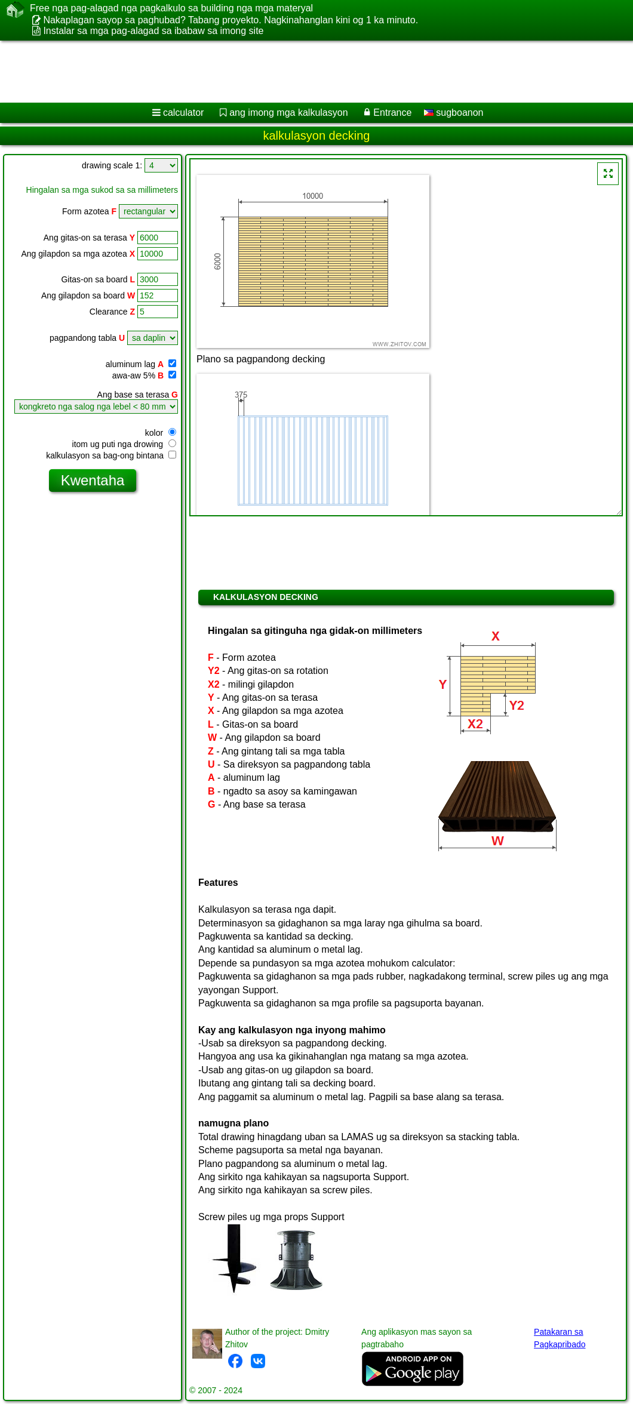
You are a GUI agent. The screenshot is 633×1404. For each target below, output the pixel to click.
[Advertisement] (305, 71)
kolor (160, 433)
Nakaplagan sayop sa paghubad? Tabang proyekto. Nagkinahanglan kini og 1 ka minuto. (230, 20)
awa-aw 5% (144, 375)
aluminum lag (141, 364)
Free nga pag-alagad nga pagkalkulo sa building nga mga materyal (171, 8)
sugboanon (454, 112)
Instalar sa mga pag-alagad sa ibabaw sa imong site (153, 31)
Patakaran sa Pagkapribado (559, 1338)
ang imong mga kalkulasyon (288, 112)
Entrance (392, 112)
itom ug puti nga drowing (124, 444)
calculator (183, 112)
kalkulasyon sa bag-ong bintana (111, 455)
